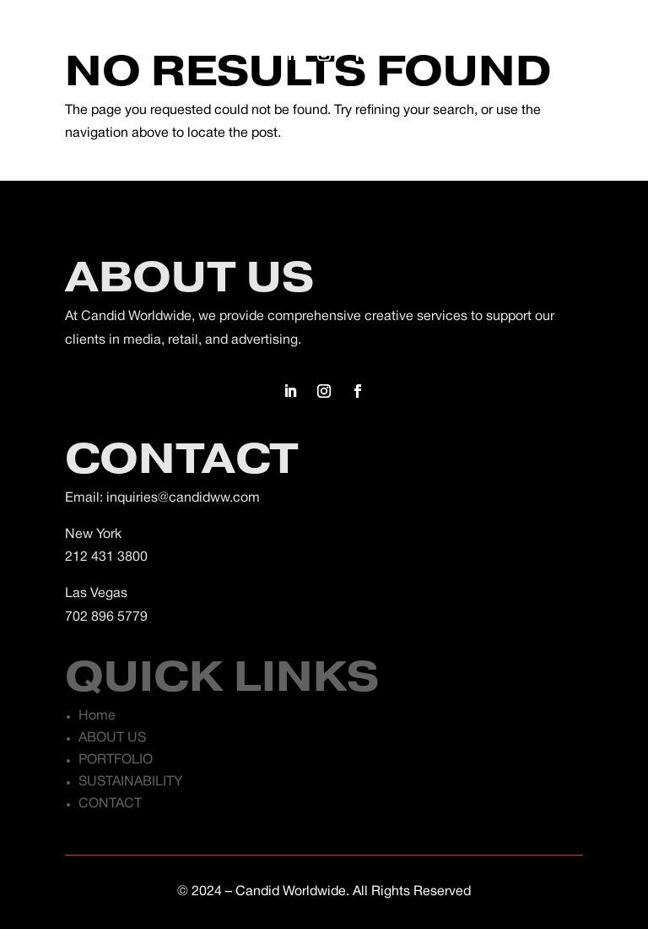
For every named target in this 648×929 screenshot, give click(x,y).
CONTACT (110, 804)
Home (97, 716)
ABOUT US (112, 738)
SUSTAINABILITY (130, 782)
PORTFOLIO (115, 760)
